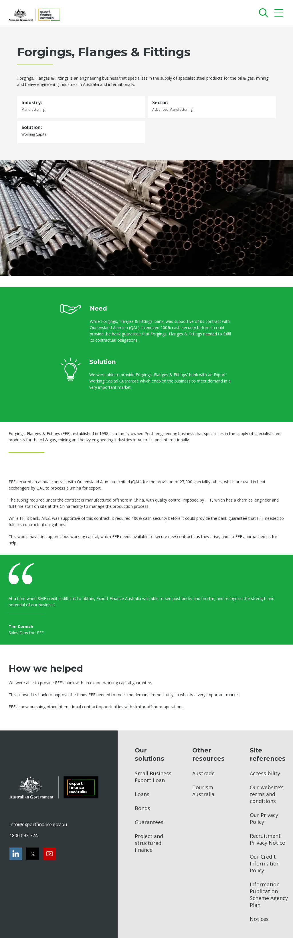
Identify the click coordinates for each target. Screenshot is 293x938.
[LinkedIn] (15, 854)
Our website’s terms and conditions (267, 794)
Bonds (142, 808)
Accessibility (265, 773)
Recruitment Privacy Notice (267, 839)
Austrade (203, 773)
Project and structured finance (149, 843)
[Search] (262, 13)
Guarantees (149, 822)
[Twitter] (32, 854)
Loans (142, 794)
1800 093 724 (23, 835)
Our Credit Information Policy (265, 863)
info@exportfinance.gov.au (38, 824)
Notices (259, 918)
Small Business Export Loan (153, 777)
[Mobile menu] (279, 14)
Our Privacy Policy (264, 818)
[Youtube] (49, 854)
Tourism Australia (203, 791)
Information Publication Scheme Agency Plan (269, 894)
